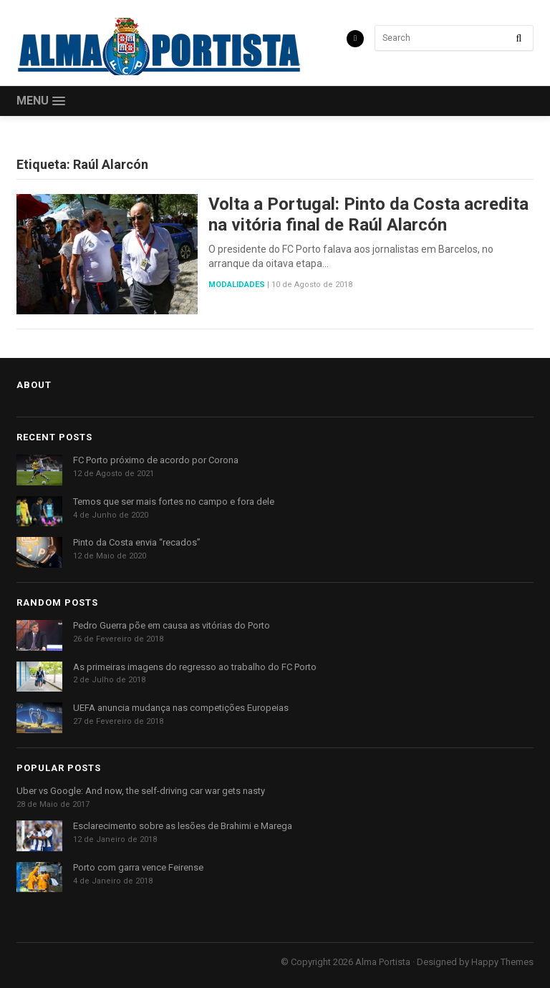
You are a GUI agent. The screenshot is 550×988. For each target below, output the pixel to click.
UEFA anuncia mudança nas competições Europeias (181, 707)
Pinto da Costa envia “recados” (137, 542)
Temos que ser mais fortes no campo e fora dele (173, 501)
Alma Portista (382, 961)
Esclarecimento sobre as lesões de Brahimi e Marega (182, 825)
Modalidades (236, 284)
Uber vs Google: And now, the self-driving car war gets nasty (140, 790)
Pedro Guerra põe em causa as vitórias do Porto (171, 625)
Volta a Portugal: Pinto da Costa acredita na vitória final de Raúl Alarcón (368, 214)
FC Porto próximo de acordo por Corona (155, 460)
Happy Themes (502, 961)
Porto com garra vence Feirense (138, 867)
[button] (41, 101)
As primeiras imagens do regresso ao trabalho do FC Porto (195, 667)
